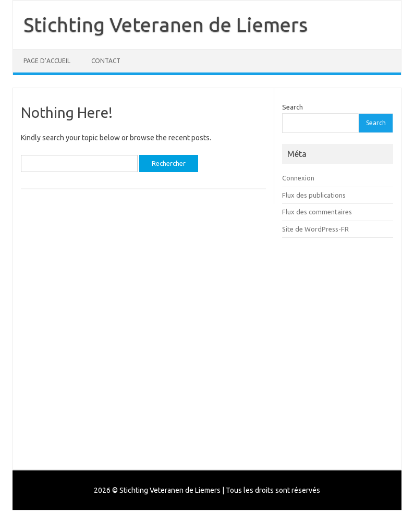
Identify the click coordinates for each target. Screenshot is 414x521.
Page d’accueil (46, 60)
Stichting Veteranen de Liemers (165, 24)
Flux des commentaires (317, 211)
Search (292, 107)
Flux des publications (314, 195)
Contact (105, 60)
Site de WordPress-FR (315, 229)
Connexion (298, 177)
